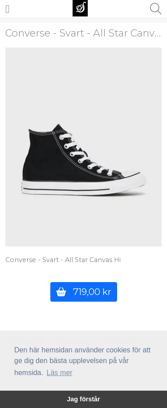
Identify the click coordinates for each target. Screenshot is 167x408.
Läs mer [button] (60, 372)
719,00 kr (83, 291)
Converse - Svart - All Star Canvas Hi (63, 260)
